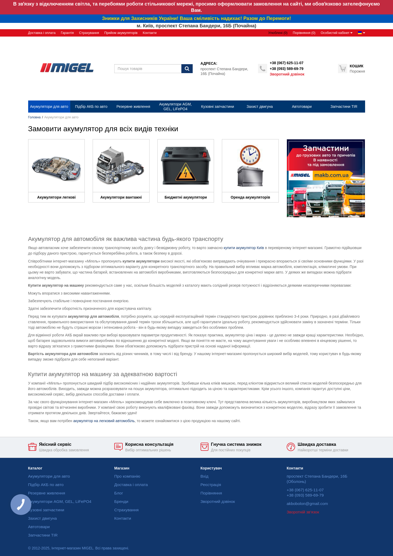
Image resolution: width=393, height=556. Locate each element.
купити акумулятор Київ (244, 248)
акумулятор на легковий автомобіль (104, 421)
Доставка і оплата (42, 33)
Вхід (204, 476)
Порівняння (211, 493)
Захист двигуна (42, 518)
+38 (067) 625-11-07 (287, 63)
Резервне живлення (46, 493)
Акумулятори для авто (49, 476)
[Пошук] (187, 68)
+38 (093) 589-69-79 (287, 69)
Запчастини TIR (43, 535)
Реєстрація (211, 484)
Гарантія (67, 33)
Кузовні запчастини (46, 510)
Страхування (89, 33)
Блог (118, 493)
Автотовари (39, 526)
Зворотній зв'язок (303, 512)
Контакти (149, 33)
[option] (326, 178)
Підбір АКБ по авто (46, 484)
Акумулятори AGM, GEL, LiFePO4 (60, 501)
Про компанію (127, 476)
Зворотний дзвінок (287, 74)
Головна (34, 117)
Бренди (121, 501)
